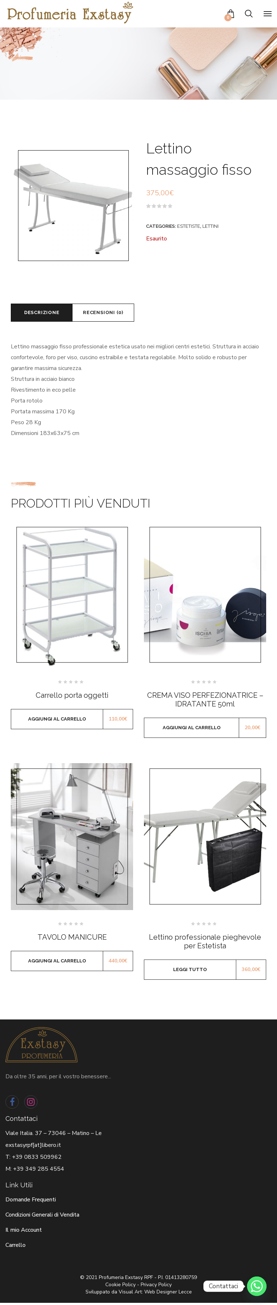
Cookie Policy (120, 1286)
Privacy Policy (156, 1286)
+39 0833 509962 (37, 1159)
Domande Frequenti (30, 1202)
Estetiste (188, 226)
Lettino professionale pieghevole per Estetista (205, 943)
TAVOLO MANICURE (72, 939)
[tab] (45, 314)
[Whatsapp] (257, 1286)
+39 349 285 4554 (38, 1171)
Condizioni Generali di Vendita (42, 1217)
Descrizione (44, 313)
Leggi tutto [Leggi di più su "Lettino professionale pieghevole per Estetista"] (190, 971)
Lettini (210, 226)
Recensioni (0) (112, 313)
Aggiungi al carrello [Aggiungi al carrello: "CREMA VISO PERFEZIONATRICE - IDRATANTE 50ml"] (192, 729)
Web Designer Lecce (168, 1294)
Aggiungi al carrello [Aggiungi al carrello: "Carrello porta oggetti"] (57, 721)
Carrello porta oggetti (72, 697)
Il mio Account (23, 1232)
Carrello (15, 1247)
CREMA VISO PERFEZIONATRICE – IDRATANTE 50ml (205, 701)
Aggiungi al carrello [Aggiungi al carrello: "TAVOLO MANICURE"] (57, 963)
